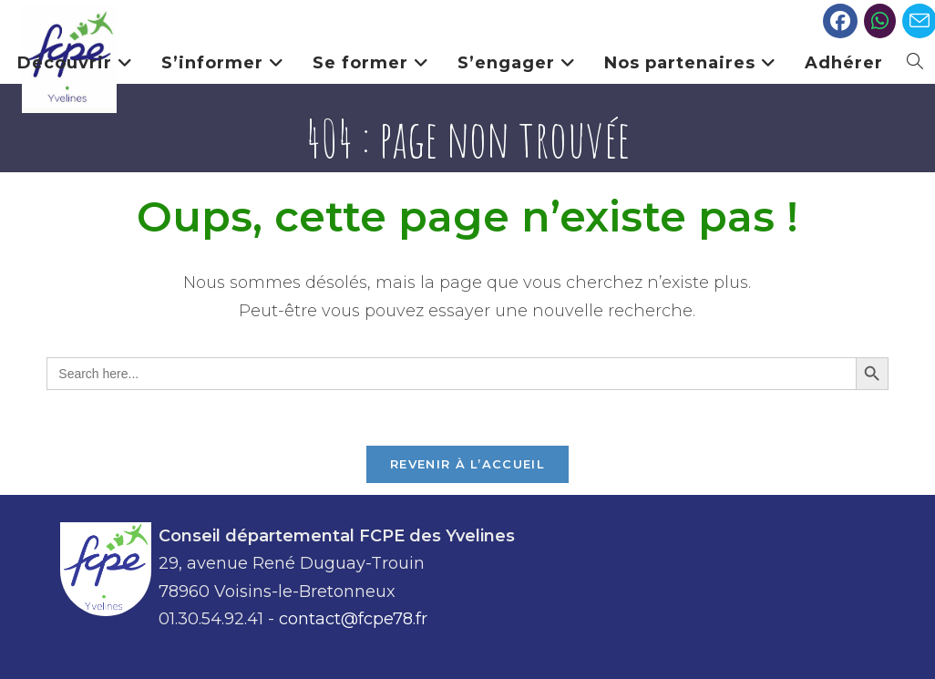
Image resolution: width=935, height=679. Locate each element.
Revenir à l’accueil (467, 464)
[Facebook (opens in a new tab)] (840, 21)
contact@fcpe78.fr (353, 619)
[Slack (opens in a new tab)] (880, 21)
